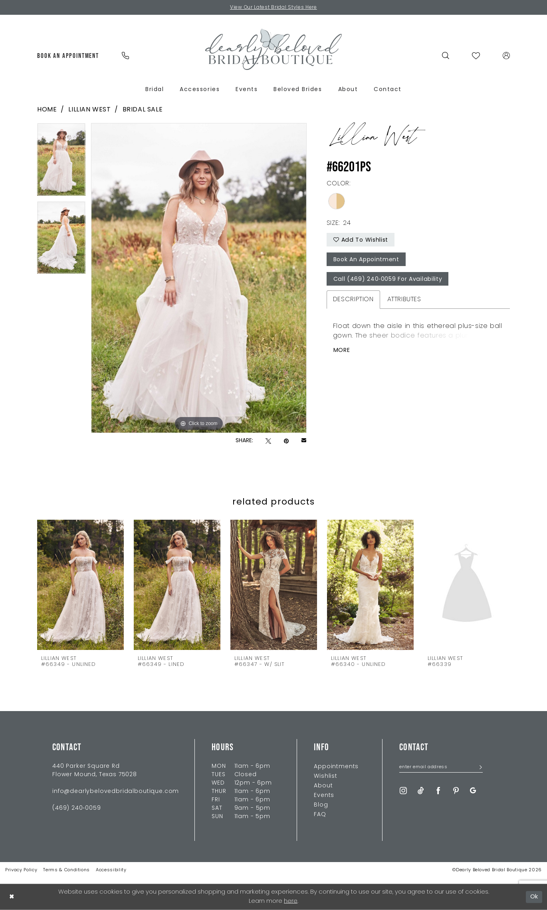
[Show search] (446, 55)
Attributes (404, 299)
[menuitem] (68, 56)
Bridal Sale (143, 110)
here (290, 901)
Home (47, 110)
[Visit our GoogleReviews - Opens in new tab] (473, 791)
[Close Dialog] (11, 897)
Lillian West (89, 110)
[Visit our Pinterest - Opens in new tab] (456, 791)
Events (324, 796)
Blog (321, 805)
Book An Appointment (366, 260)
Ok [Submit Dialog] (534, 897)
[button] (506, 55)
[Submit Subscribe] (478, 768)
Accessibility (111, 870)
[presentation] (80, 585)
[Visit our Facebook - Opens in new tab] (438, 791)
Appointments (336, 767)
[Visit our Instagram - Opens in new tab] (403, 791)
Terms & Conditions (66, 870)
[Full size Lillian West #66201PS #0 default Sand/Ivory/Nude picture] (198, 278)
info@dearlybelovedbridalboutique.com (115, 792)
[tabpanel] (61, 162)
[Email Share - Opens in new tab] (304, 441)
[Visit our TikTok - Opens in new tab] (421, 791)
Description (353, 299)
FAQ (320, 815)
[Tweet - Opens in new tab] (268, 441)
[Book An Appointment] (68, 56)
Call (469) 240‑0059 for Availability (387, 279)
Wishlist (325, 776)
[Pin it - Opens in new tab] (286, 441)
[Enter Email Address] (441, 768)
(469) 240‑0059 (76, 808)
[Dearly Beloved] (273, 49)
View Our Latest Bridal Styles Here (273, 7)
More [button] (341, 351)
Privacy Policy (21, 870)
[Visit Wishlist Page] (476, 56)
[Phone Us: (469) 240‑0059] (125, 55)
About (323, 786)
